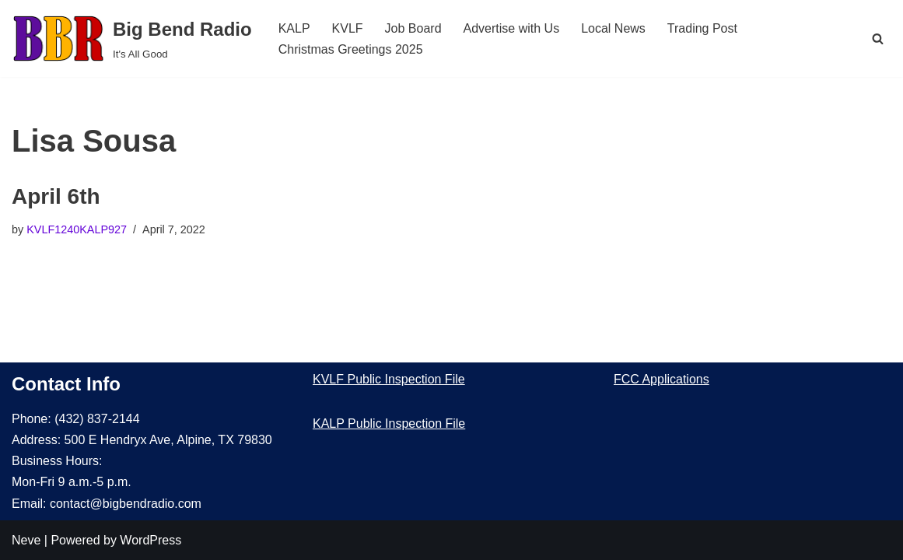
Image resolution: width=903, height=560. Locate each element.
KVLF (347, 28)
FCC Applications (661, 379)
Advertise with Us (512, 28)
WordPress (150, 540)
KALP (294, 28)
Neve (26, 540)
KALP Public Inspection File (389, 423)
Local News (613, 28)
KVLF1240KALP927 (76, 229)
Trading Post (702, 28)
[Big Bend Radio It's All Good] (132, 38)
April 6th (56, 196)
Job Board (413, 28)
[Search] (878, 38)
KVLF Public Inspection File (389, 379)
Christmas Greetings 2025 (350, 49)
